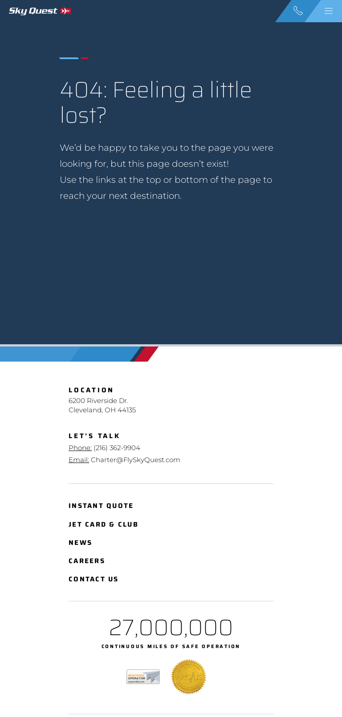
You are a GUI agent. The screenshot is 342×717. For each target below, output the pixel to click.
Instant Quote (101, 506)
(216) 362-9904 (117, 447)
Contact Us (94, 579)
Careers (87, 561)
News (80, 543)
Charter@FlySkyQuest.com (135, 459)
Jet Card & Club (103, 524)
